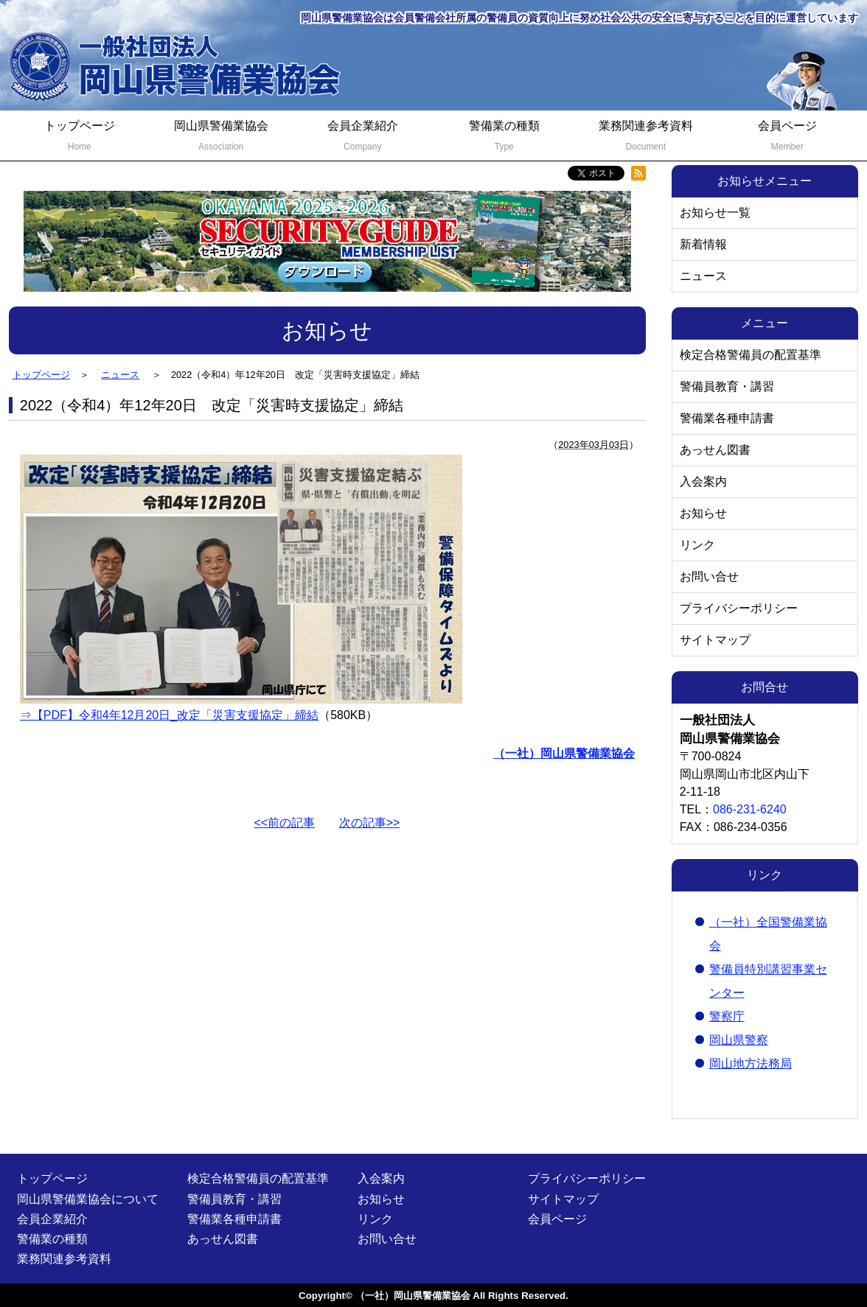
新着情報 (703, 244)
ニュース (703, 276)
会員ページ (787, 137)
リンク (697, 545)
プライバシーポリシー (739, 608)
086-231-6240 (750, 809)
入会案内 (703, 481)
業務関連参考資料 (646, 137)
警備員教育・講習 (727, 386)
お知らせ (703, 513)
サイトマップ (715, 640)
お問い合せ (709, 576)
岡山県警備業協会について (88, 1199)
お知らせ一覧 (715, 212)
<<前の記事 (285, 822)
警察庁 (727, 1016)
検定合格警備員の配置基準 (750, 354)
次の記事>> (369, 822)
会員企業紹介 (363, 137)
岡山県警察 (738, 1040)
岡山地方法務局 (750, 1063)
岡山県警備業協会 (221, 137)
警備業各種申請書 (727, 418)
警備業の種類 (504, 137)
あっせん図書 (715, 450)
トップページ (79, 137)
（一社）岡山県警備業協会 (412, 1295)
